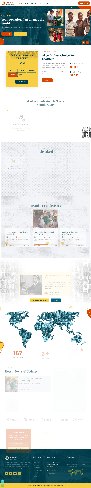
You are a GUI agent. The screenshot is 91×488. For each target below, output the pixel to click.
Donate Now (84, 3)
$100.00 (12, 75)
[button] (83, 42)
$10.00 (12, 71)
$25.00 (22, 71)
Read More (47, 80)
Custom (31, 75)
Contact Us (46, 3)
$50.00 (31, 71)
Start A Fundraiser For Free (39, 300)
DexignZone (60, 485)
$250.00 (22, 75)
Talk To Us (56, 300)
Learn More (20, 34)
